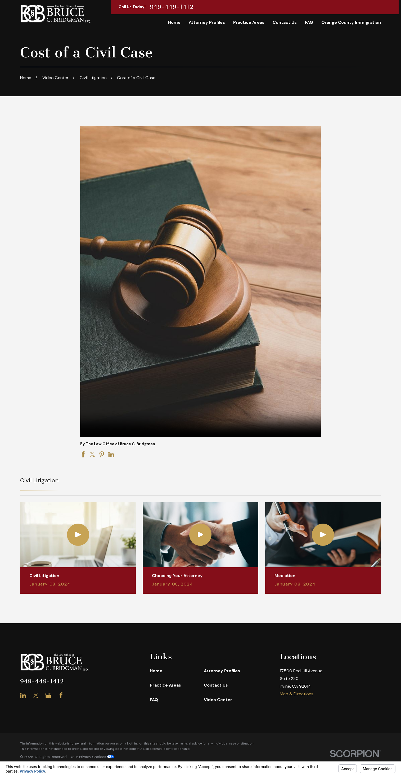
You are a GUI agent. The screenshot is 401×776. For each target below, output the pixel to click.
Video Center (218, 699)
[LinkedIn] (23, 695)
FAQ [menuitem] (309, 22)
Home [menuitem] (174, 22)
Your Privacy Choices (92, 757)
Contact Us (216, 685)
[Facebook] (61, 695)
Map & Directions (296, 694)
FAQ (154, 699)
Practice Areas (165, 685)
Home (156, 671)
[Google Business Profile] (48, 695)
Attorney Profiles (222, 671)
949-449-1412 (171, 7)
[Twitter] (36, 695)
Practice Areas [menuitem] (248, 22)
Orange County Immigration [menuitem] (351, 22)
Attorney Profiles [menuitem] (207, 22)
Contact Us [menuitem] (285, 22)
